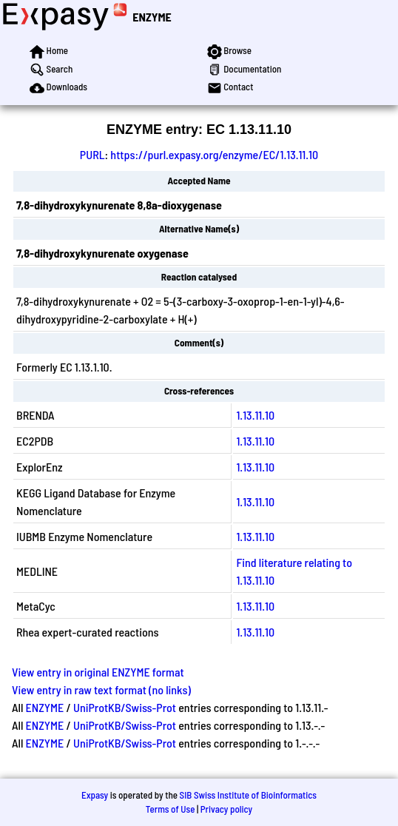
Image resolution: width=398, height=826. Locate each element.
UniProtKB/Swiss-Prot (124, 707)
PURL (92, 154)
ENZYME (151, 17)
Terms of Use (170, 809)
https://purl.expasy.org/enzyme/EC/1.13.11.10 (214, 154)
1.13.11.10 (255, 415)
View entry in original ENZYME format (98, 672)
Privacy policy (226, 809)
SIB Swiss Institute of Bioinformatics (248, 795)
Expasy (94, 795)
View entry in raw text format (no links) (101, 689)
